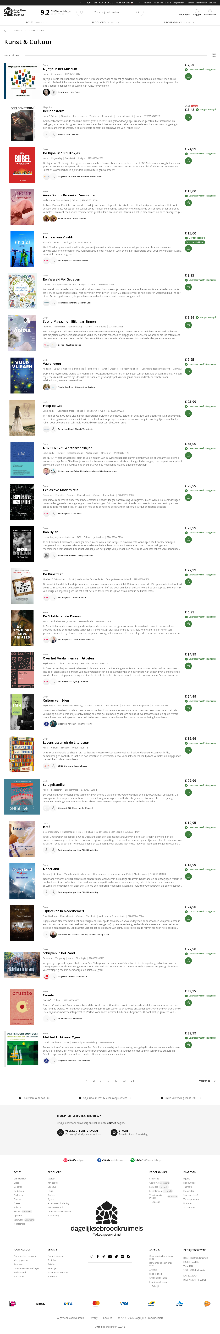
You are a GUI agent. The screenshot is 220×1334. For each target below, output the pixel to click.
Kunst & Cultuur (37, 31)
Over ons (158, 2)
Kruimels (148, 2)
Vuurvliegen (52, 363)
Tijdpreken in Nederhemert (63, 911)
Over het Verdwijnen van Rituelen (68, 658)
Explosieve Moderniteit (60, 490)
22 (115, 1080)
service (111, 1123)
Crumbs (48, 995)
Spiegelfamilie (54, 785)
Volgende (207, 1081)
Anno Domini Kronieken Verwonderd (70, 195)
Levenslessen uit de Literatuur (66, 742)
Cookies (107, 1317)
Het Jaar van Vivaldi (58, 237)
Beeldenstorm (53, 111)
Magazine (47, 107)
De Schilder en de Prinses (62, 616)
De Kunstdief (53, 574)
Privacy (93, 1317)
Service (212, 2)
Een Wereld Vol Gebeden (61, 279)
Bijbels (168, 2)
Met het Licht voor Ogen (61, 1037)
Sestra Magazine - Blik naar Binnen (69, 321)
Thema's (190, 2)
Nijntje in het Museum (60, 69)
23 (124, 1080)
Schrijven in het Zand (59, 953)
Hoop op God (53, 406)
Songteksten (178, 2)
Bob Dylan (50, 532)
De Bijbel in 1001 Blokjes (61, 153)
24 (132, 1080)
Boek (45, 65)
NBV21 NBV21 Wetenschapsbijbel (68, 448)
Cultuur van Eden (56, 700)
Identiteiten (201, 2)
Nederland (51, 869)
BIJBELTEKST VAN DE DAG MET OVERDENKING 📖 (110, 2)
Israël (47, 827)
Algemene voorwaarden (70, 1317)
